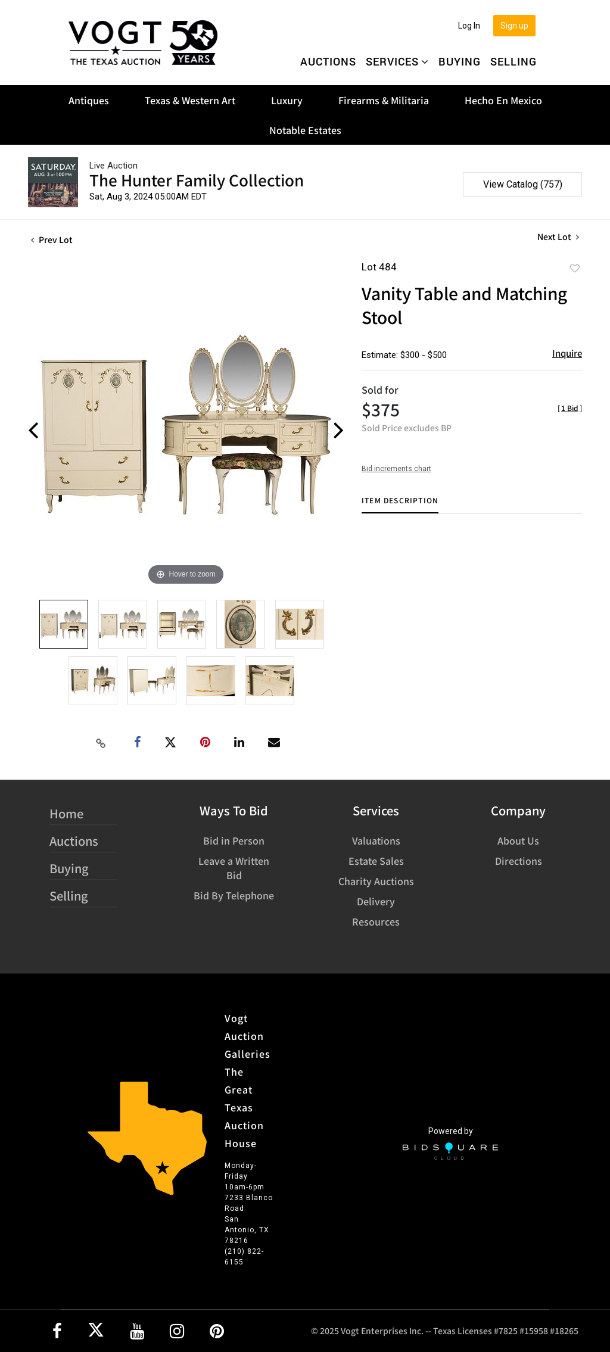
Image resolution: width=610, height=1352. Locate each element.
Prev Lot (52, 239)
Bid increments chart (396, 469)
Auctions (328, 61)
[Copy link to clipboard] (101, 743)
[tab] (400, 504)
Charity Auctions (376, 881)
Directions (518, 860)
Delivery (376, 901)
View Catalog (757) (522, 184)
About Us (518, 840)
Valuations (376, 840)
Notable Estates (305, 130)
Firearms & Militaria (383, 100)
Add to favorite (575, 268)
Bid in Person (233, 840)
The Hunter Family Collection (196, 180)
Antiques (89, 100)
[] (570, 408)
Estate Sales (376, 860)
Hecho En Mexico (503, 100)
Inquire (567, 353)
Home (66, 813)
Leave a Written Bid (233, 867)
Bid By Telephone (234, 895)
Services (397, 61)
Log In (469, 25)
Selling (513, 61)
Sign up (514, 25)
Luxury (287, 100)
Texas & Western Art (190, 100)
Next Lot (558, 237)
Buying (459, 61)
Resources (376, 921)
